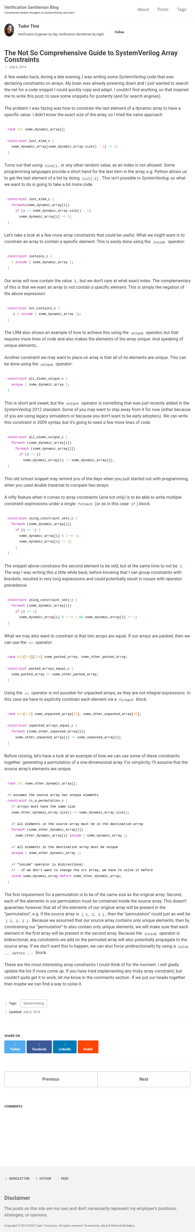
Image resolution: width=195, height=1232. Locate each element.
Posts (163, 9)
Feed (62, 1174)
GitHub (43, 1174)
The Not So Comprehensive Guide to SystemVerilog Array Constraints (91, 56)
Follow (119, 32)
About (143, 9)
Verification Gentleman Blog (39, 10)
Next (143, 1074)
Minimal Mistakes (122, 1221)
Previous (50, 1074)
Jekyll (104, 1221)
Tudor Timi (28, 26)
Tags (181, 9)
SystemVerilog (33, 1003)
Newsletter (17, 1174)
